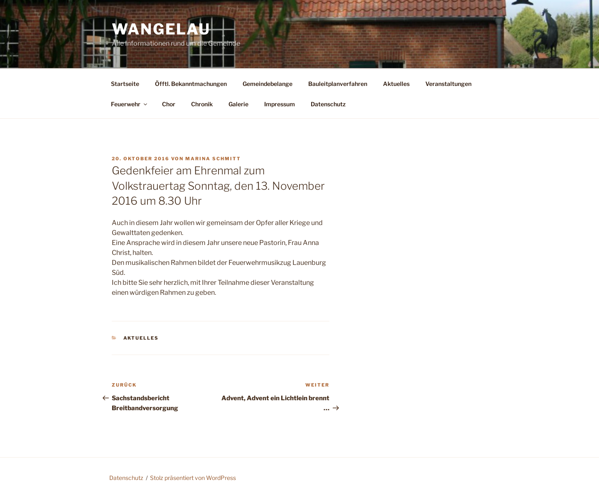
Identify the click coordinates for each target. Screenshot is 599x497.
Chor (168, 104)
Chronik (202, 104)
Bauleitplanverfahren (337, 83)
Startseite (125, 83)
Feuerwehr (129, 104)
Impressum (279, 104)
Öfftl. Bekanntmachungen (191, 83)
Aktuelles (396, 83)
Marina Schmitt (213, 159)
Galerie (238, 104)
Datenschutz (328, 104)
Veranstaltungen (448, 83)
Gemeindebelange (267, 83)
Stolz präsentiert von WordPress (193, 477)
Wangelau (161, 29)
